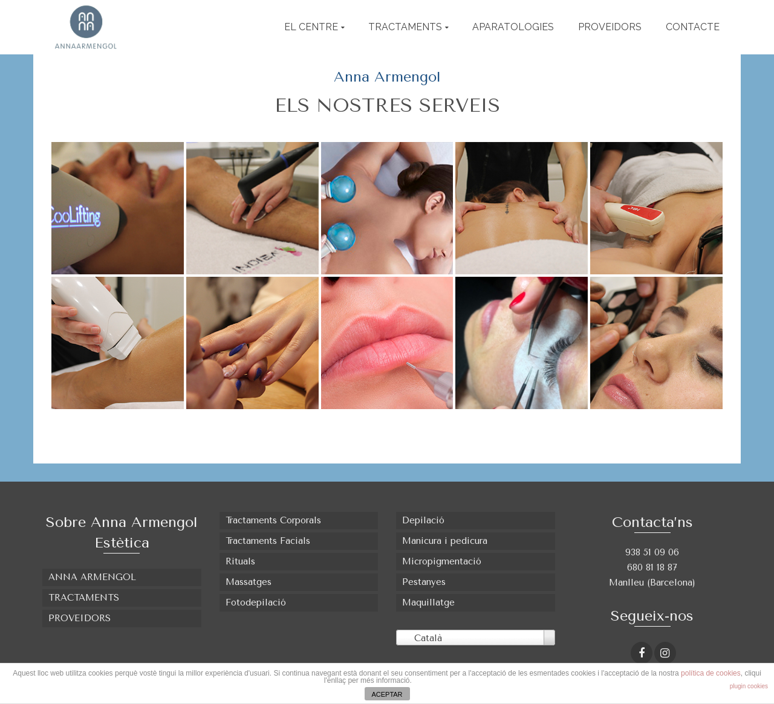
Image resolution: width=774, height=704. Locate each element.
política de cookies (711, 673)
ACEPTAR (386, 694)
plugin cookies (749, 686)
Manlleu (628, 582)
